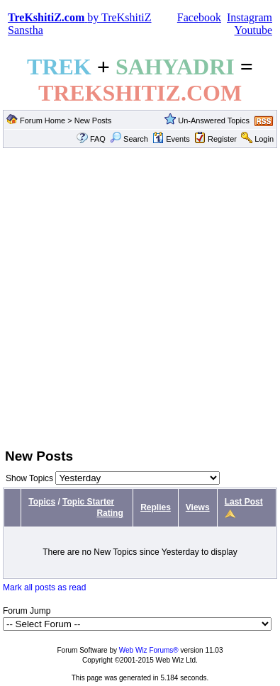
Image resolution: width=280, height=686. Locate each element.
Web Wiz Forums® (149, 650)
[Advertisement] (133, 296)
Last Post (244, 502)
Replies (155, 507)
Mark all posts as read (44, 587)
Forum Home (42, 120)
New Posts (93, 120)
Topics (41, 502)
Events (171, 139)
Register (222, 139)
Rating (109, 513)
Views (198, 507)
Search (129, 139)
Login (264, 139)
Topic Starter (88, 502)
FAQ (98, 139)
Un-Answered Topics (214, 120)
